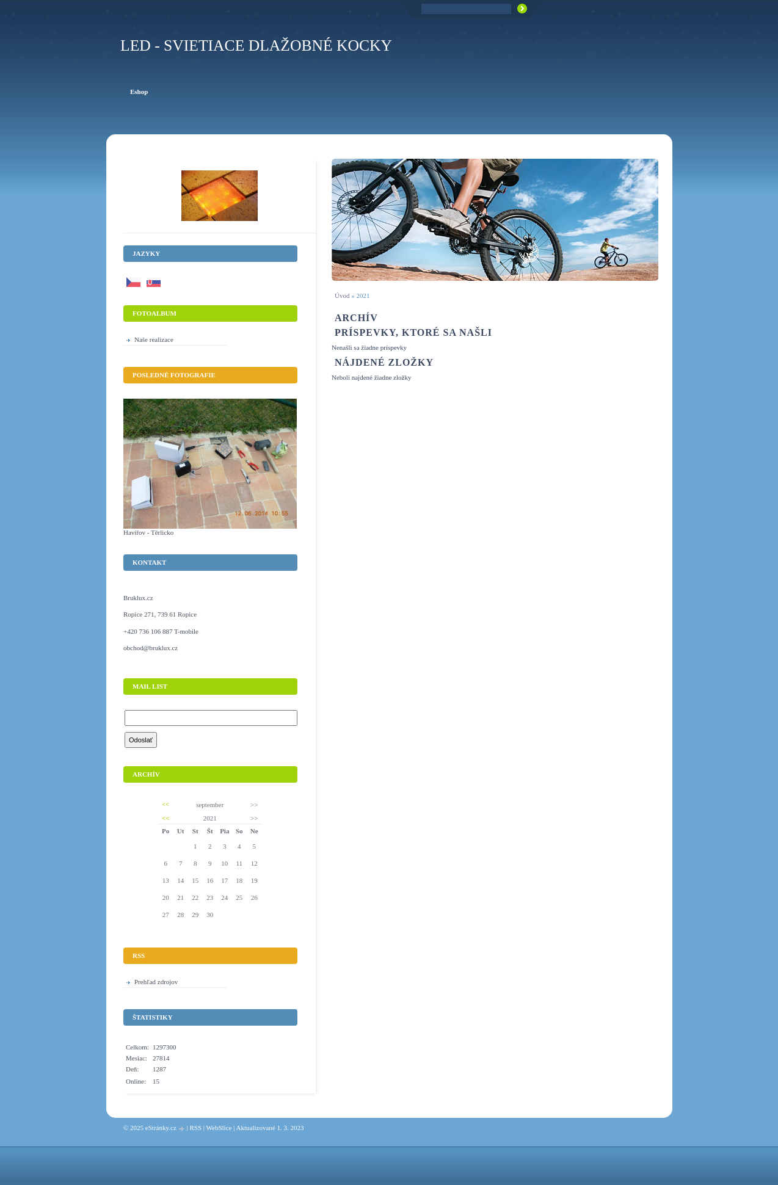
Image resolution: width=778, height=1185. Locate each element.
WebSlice (219, 1127)
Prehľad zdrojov (156, 981)
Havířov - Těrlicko (148, 532)
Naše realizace (153, 339)
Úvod (342, 295)
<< (165, 804)
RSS (195, 1127)
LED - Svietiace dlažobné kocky (256, 45)
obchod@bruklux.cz (150, 647)
